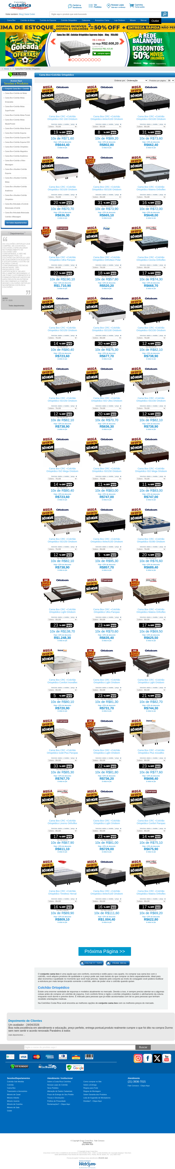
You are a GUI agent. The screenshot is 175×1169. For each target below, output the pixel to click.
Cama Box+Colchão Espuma (15, 133)
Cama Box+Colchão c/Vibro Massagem (15, 163)
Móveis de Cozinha (14, 1104)
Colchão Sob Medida (15, 1082)
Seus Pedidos (52, 1088)
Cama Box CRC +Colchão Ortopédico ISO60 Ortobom (151, 540)
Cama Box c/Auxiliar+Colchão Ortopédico (16, 197)
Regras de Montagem (92, 1091)
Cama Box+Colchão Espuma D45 (17, 138)
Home (6, 69)
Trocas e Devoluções (55, 1098)
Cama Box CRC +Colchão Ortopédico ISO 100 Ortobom (62, 117)
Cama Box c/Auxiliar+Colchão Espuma (16, 171)
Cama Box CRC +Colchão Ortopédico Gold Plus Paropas (62, 751)
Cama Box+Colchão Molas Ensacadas (15, 100)
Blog (21, 14)
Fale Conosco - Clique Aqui (139, 1086)
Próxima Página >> (105, 951)
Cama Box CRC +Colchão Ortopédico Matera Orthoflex (151, 188)
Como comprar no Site (92, 1082)
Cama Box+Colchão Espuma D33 (17, 142)
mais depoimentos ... (16, 1035)
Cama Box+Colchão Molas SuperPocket (15, 109)
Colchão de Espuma (48, 20)
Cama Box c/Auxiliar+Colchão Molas (16, 180)
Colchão (10, 1085)
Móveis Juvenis (13, 1101)
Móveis (133, 20)
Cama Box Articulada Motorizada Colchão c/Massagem (17, 215)
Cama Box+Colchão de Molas (16, 93)
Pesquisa (164, 14)
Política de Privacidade (56, 1101)
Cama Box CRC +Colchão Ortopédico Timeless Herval (62, 892)
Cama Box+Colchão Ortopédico (16, 147)
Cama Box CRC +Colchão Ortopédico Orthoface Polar (107, 258)
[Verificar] (17, 76)
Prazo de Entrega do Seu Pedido (60, 1094)
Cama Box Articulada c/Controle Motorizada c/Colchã (16, 206)
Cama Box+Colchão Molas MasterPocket (15, 122)
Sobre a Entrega (90, 1085)
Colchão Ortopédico (69, 20)
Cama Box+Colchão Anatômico (16, 156)
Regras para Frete (90, 1088)
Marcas (144, 20)
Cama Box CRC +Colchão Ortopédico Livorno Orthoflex (62, 822)
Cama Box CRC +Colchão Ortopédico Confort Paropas (151, 822)
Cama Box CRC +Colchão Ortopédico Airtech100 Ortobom (107, 117)
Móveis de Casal (13, 1094)
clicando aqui (103, 1158)
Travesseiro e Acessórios (17, 1091)
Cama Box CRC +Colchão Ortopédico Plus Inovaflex (151, 751)
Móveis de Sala (13, 1107)
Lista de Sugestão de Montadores (96, 1098)
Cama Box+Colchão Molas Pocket (17, 115)
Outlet (32, 14)
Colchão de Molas (27, 20)
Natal (26, 14)
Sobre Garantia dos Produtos (95, 1094)
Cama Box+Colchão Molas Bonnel (17, 128)
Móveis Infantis (13, 1098)
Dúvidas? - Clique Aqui (92, 1101)
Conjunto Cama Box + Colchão (17, 89)
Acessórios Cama (102, 20)
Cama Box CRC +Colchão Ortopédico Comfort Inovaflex (62, 681)
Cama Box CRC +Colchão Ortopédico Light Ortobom (62, 610)
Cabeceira (86, 20)
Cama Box (11, 20)
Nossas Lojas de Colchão (57, 1085)
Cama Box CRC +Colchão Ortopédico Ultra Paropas (62, 258)
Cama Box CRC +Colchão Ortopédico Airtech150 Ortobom (107, 540)
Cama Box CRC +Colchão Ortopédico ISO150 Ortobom (62, 329)
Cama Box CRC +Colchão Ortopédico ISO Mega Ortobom (62, 469)
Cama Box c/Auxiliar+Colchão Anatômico (16, 189)
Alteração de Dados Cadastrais (59, 1091)
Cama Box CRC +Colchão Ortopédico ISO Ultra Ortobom (106, 399)
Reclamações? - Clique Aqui (58, 1104)
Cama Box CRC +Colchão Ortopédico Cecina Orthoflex (151, 258)
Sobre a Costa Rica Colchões (59, 1082)
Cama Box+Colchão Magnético (16, 151)
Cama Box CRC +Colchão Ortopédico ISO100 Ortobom (151, 117)
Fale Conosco (99, 1141)
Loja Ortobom (119, 20)
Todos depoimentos (16, 306)
